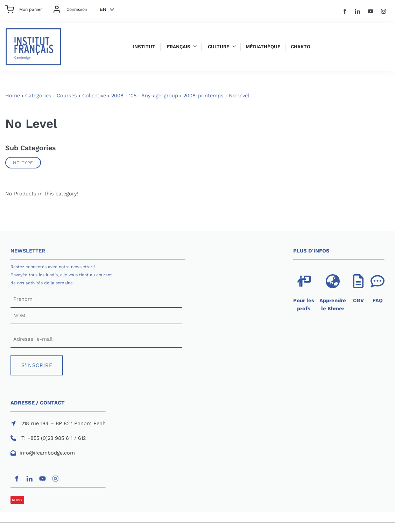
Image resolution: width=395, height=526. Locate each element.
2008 (117, 95)
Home (12, 95)
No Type (23, 162)
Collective (94, 95)
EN (103, 9)
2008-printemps (203, 95)
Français (178, 47)
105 (132, 95)
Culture (219, 47)
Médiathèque (263, 47)
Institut (144, 47)
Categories (38, 95)
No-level (239, 95)
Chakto (300, 47)
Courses (67, 95)
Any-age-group (159, 95)
